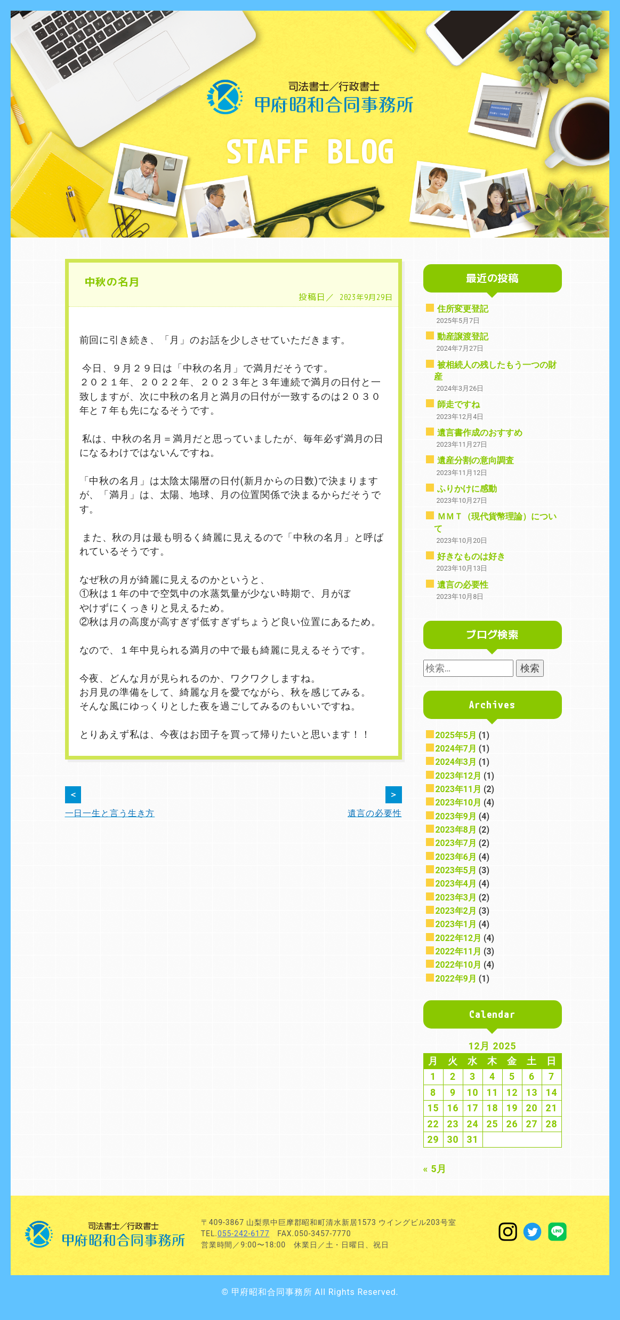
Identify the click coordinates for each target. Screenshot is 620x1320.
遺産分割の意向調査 (475, 460)
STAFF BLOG (310, 150)
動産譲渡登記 (462, 336)
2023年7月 (456, 843)
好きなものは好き (471, 556)
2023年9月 (456, 816)
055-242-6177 (243, 1233)
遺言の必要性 (462, 585)
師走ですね (458, 404)
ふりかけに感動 (467, 489)
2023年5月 (456, 870)
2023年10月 (459, 802)
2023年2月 (456, 911)
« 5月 (435, 1169)
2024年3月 (456, 762)
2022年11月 (459, 951)
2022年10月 (459, 965)
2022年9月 (456, 979)
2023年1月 (456, 924)
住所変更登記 (462, 309)
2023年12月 (459, 776)
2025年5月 (456, 735)
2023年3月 (456, 897)
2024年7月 (456, 749)
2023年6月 (456, 857)
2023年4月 (456, 884)
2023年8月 (456, 830)
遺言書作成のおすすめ (479, 433)
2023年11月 (459, 789)
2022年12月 (459, 938)
